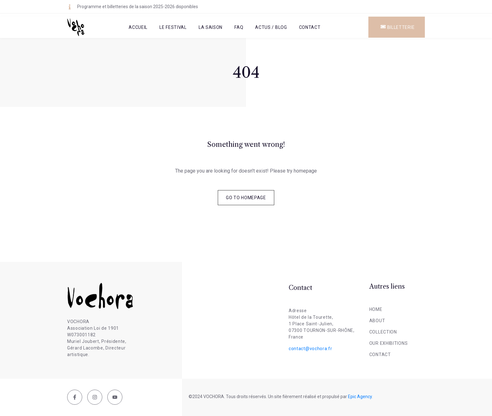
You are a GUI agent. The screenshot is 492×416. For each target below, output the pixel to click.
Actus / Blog (271, 27)
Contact (310, 27)
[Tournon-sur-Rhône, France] (236, 318)
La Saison (210, 27)
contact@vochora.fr (310, 348)
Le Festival (173, 27)
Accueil (138, 27)
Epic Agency (360, 396)
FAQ (238, 27)
